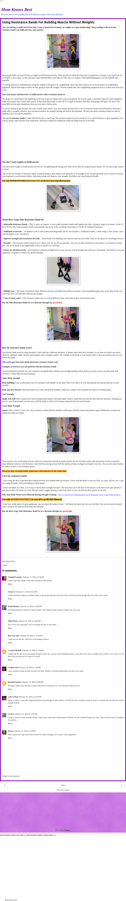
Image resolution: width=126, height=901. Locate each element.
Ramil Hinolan (13, 606)
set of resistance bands (15, 118)
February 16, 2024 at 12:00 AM (29, 621)
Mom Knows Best (16, 9)
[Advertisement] (63, 141)
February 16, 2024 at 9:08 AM (32, 682)
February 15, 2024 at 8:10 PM (26, 592)
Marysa (11, 731)
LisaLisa (11, 714)
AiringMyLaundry (15, 577)
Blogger (67, 830)
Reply (10, 584)
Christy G (11, 592)
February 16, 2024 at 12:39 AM (31, 636)
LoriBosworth (13, 667)
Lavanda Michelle (15, 650)
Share (5, 565)
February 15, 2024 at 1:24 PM (33, 577)
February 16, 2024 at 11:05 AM (26, 714)
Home (63, 785)
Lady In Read (13, 697)
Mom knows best (11, 900)
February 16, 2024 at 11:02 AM (30, 697)
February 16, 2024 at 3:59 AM (33, 650)
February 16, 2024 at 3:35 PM (25, 731)
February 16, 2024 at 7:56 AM (29, 667)
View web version (63, 790)
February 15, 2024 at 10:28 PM (31, 606)
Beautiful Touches (14, 682)
